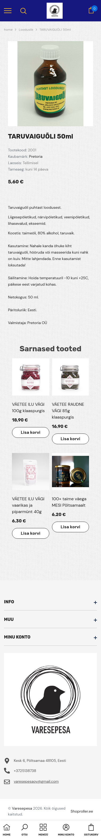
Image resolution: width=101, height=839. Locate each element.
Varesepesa (22, 808)
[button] (25, 830)
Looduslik (26, 29)
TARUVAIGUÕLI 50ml (55, 29)
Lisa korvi (30, 432)
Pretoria (36, 156)
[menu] (7, 10)
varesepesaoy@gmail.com (36, 781)
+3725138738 (25, 770)
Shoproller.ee (82, 811)
